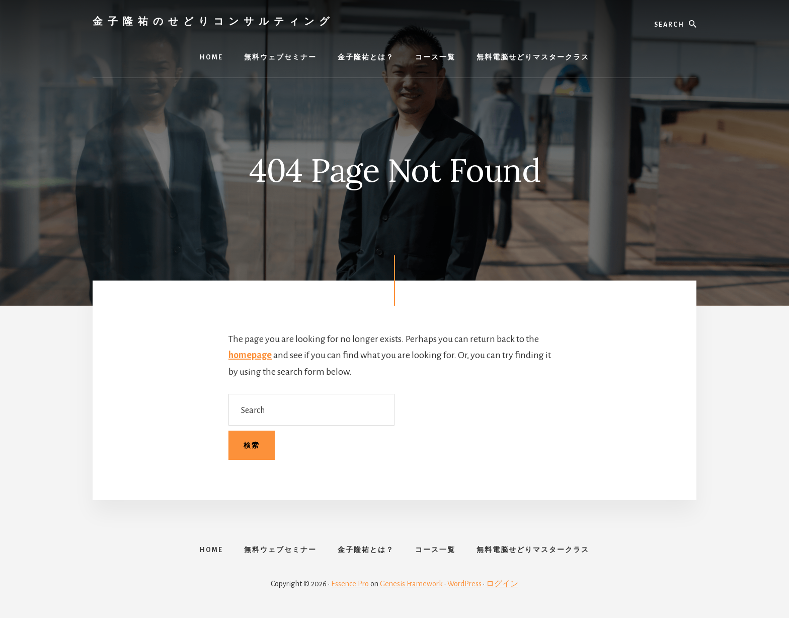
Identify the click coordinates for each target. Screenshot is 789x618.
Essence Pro (350, 584)
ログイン (502, 584)
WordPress (464, 584)
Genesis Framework (411, 584)
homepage (250, 355)
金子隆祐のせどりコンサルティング (213, 21)
